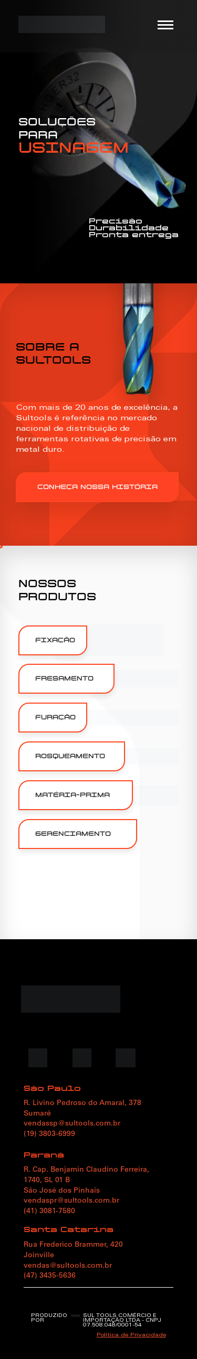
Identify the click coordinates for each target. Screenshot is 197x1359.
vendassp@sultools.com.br (72, 1124)
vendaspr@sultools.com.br (71, 1201)
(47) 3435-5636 (50, 1276)
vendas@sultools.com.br (68, 1266)
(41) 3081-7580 (49, 1211)
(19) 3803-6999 (49, 1134)
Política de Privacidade (131, 1335)
